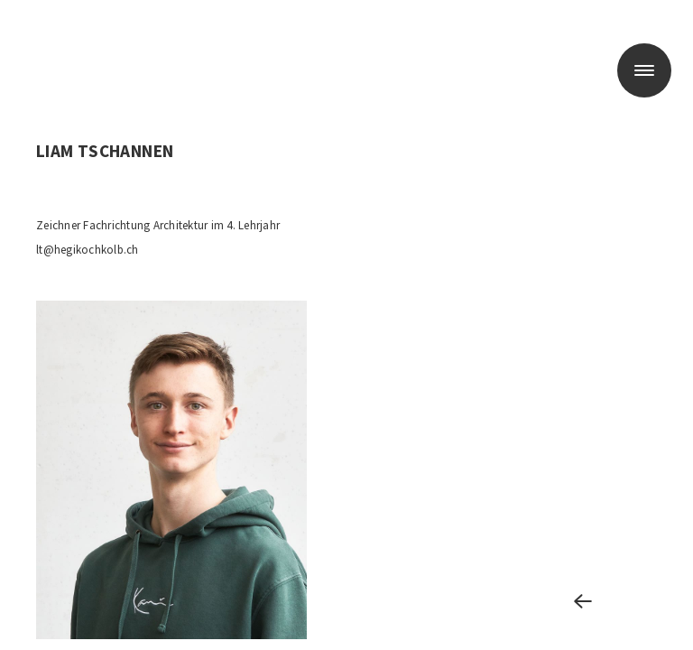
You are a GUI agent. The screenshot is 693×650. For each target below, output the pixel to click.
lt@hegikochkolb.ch (87, 249)
